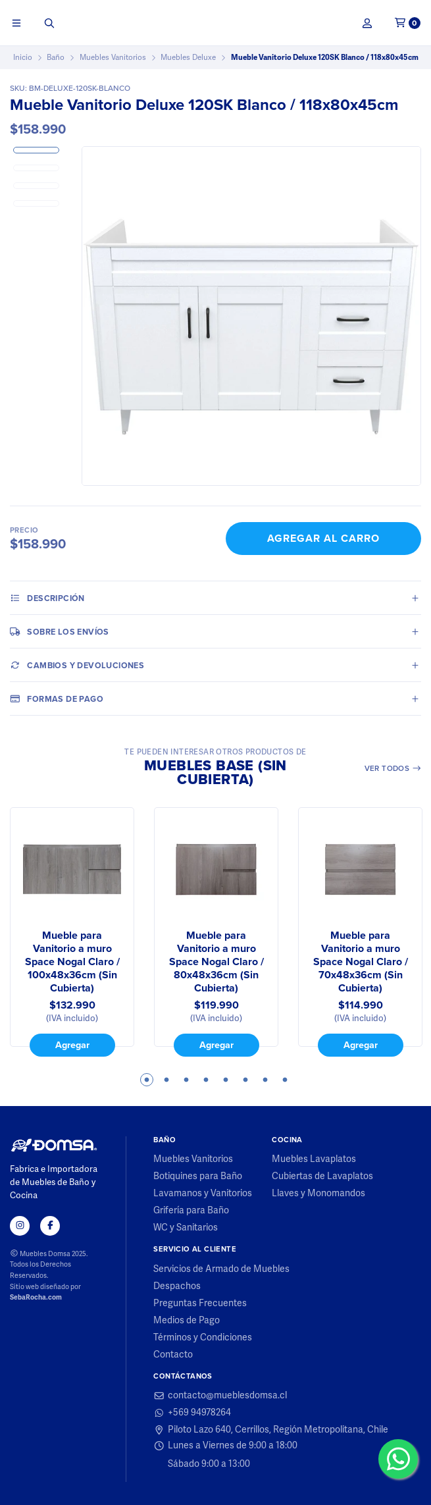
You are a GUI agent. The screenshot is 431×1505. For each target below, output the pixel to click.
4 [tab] (206, 1079)
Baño (55, 57)
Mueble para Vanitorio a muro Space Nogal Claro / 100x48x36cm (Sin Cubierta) (72, 962)
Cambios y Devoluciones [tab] (77, 664)
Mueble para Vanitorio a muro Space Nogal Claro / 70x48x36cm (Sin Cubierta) (360, 962)
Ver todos (393, 768)
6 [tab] (245, 1079)
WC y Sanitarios (185, 1227)
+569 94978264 (192, 1412)
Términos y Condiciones (202, 1337)
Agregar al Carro (323, 538)
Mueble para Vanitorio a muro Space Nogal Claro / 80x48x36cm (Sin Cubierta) (216, 962)
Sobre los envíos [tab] (59, 631)
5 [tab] (225, 1079)
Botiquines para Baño (197, 1176)
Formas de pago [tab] (56, 698)
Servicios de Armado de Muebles (221, 1269)
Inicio (22, 57)
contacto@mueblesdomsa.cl (220, 1395)
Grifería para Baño (191, 1210)
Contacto (173, 1355)
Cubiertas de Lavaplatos (322, 1176)
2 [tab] (166, 1079)
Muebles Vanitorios (113, 57)
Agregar (72, 1045)
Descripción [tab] (47, 597)
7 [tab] (265, 1079)
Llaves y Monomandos (318, 1193)
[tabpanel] (72, 932)
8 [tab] (285, 1079)
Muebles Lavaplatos (314, 1159)
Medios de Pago (186, 1320)
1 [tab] (146, 1079)
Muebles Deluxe (188, 57)
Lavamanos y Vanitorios (202, 1193)
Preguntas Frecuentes (200, 1303)
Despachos (177, 1286)
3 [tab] (186, 1079)
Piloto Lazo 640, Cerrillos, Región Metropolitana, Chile (270, 1430)
